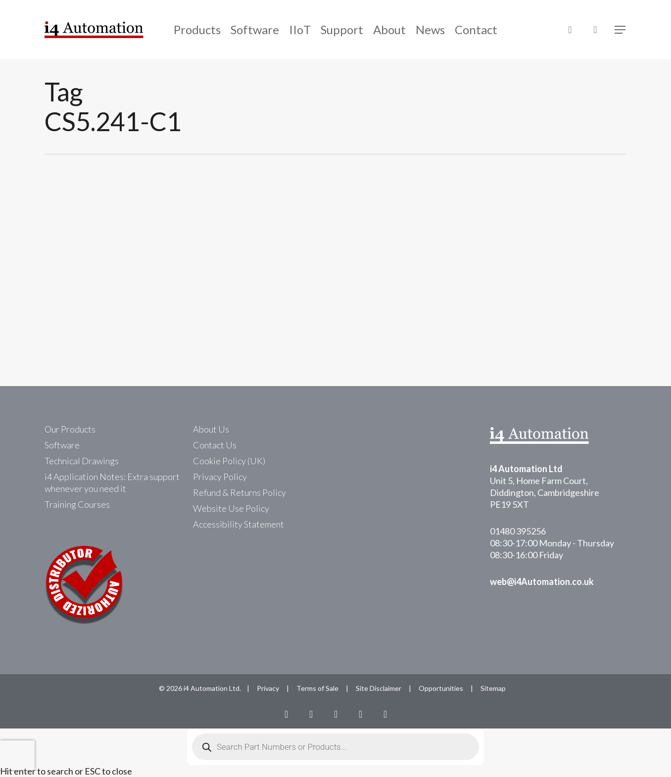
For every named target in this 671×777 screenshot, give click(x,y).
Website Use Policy (231, 508)
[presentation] (17, 755)
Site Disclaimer (378, 688)
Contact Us (215, 444)
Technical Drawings (82, 460)
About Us (211, 429)
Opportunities (441, 688)
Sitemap (493, 688)
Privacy (268, 688)
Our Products (70, 429)
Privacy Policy (220, 476)
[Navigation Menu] (620, 30)
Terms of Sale (317, 688)
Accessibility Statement (238, 524)
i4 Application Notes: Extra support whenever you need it (112, 482)
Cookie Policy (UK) (229, 460)
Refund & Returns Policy (239, 492)
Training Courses (77, 504)
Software (62, 444)
